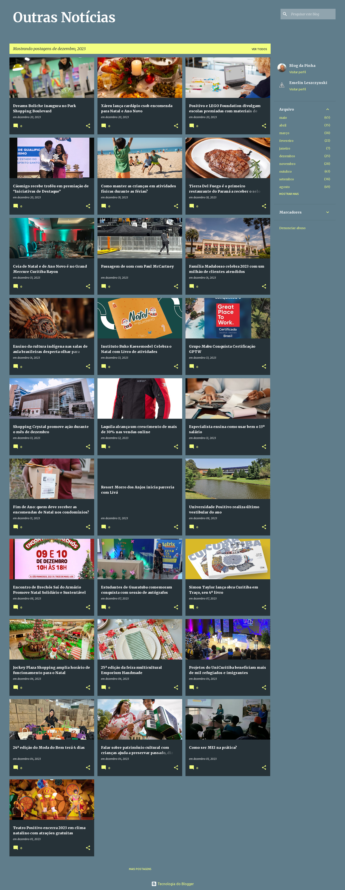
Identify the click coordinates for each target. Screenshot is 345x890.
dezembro (287, 156)
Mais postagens (140, 869)
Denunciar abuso (292, 228)
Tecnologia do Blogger (172, 884)
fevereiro (286, 141)
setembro (286, 179)
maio (283, 118)
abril (282, 125)
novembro (287, 164)
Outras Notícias (64, 17)
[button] (88, 126)
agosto (284, 187)
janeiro (284, 148)
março (284, 133)
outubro (285, 172)
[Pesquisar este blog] (312, 14)
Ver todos (259, 49)
